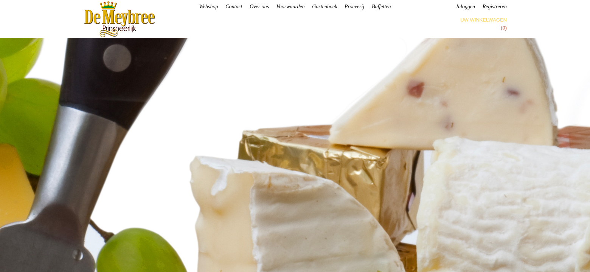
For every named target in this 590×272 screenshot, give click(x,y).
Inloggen (465, 6)
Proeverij (354, 6)
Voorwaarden (290, 6)
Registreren (495, 6)
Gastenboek (324, 6)
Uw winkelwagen (483, 20)
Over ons (259, 6)
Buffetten (381, 6)
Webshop (208, 6)
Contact (233, 6)
